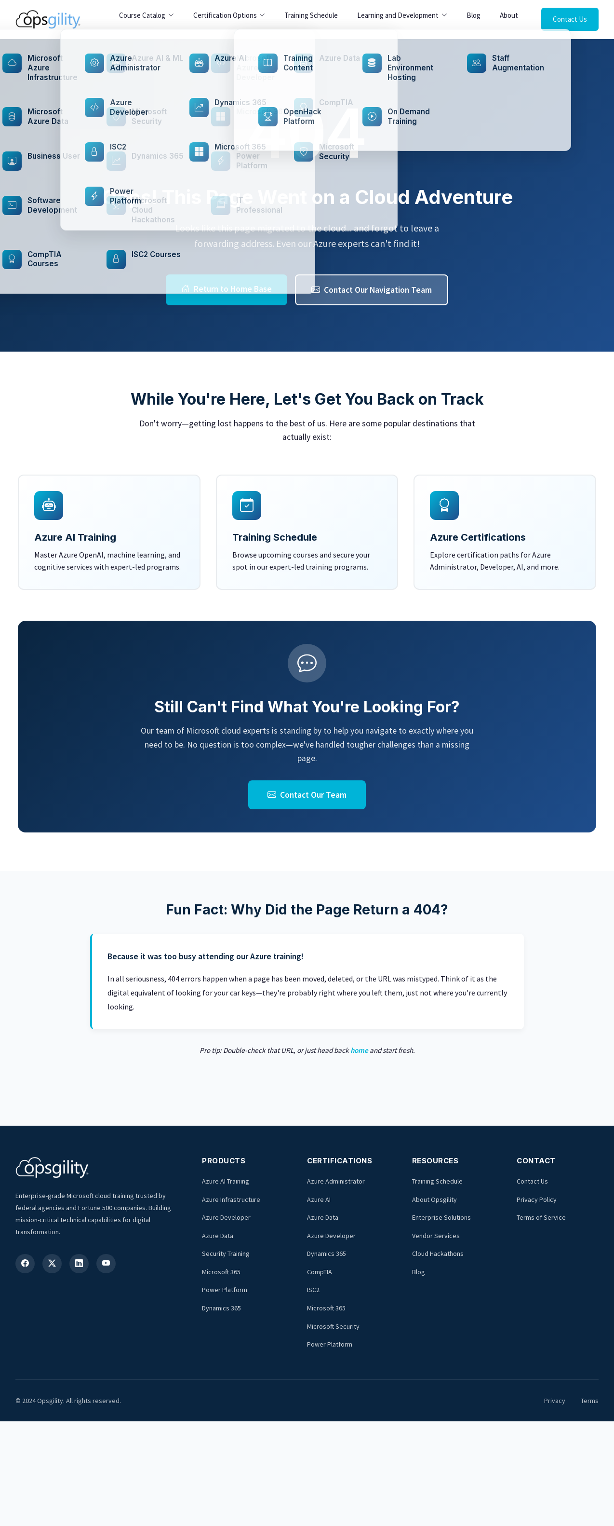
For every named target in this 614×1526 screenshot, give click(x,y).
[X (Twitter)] (52, 1263)
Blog (474, 15)
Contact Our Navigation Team (371, 290)
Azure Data (217, 1235)
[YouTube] (106, 1263)
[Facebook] (25, 1263)
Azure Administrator (336, 1181)
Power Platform (224, 1289)
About (509, 15)
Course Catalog (142, 15)
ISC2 (313, 1289)
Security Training (226, 1253)
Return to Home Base (226, 289)
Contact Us (570, 19)
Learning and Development (398, 15)
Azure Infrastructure (231, 1199)
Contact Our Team (307, 795)
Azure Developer (226, 1217)
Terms (590, 1400)
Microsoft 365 (221, 1271)
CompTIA (319, 1271)
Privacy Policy (537, 1199)
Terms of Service (541, 1217)
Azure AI (319, 1199)
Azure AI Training (225, 1181)
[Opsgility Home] (47, 19)
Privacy (554, 1400)
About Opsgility (434, 1199)
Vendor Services (436, 1235)
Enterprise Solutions (441, 1217)
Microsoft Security (333, 1326)
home (359, 1050)
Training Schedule (311, 15)
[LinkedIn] (79, 1263)
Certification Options (225, 15)
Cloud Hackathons (438, 1253)
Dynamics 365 (221, 1308)
